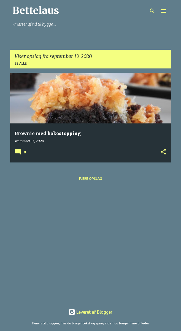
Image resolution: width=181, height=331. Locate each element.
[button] (163, 152)
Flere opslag (90, 178)
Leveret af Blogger (90, 312)
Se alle (21, 63)
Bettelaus (35, 10)
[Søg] (152, 11)
